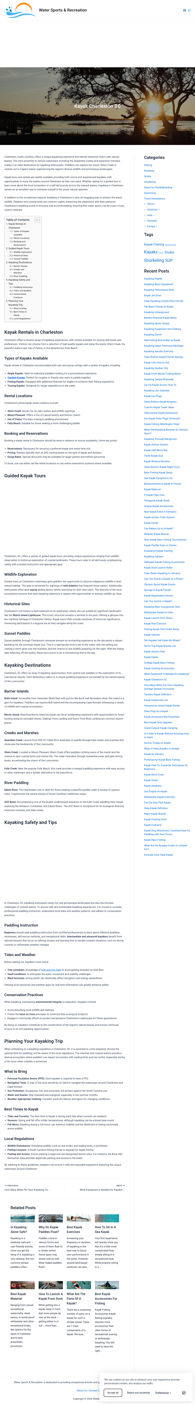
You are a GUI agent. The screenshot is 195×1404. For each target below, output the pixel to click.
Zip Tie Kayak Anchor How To (160, 384)
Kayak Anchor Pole (154, 651)
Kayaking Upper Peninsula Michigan (164, 345)
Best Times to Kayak (20, 313)
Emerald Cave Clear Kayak (158, 854)
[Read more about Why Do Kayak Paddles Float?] (51, 1218)
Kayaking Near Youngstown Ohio (162, 606)
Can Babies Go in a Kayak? (158, 528)
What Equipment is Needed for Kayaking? (166, 673)
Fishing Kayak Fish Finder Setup (161, 629)
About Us (82, 1390)
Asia (149, 215)
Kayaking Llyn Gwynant (157, 390)
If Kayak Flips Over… (155, 494)
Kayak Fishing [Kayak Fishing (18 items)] (154, 244)
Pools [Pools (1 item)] (161, 253)
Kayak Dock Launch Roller (158, 567)
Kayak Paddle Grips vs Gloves (160, 545)
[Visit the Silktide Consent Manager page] (184, 1393)
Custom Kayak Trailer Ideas (159, 407)
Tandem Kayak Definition (157, 694)
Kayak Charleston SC (155, 679)
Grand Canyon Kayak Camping (160, 728)
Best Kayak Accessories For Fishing (106, 1298)
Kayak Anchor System (156, 444)
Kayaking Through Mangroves (160, 439)
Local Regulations (22, 318)
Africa (150, 203)
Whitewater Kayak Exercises (159, 797)
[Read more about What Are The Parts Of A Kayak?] (79, 1284)
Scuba (147, 176)
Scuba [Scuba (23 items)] (169, 252)
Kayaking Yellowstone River (159, 289)
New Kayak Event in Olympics (160, 511)
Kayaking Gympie (153, 556)
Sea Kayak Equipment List (158, 478)
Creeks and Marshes (19, 271)
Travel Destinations (154, 198)
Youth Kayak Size (153, 455)
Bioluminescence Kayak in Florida (162, 483)
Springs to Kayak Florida (157, 590)
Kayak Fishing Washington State (161, 424)
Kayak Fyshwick (153, 825)
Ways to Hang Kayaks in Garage (161, 748)
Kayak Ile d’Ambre (154, 754)
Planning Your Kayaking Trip (16, 303)
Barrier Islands (20, 266)
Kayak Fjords (151, 522)
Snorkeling (150, 181)
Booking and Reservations (20, 243)
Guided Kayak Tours (19, 248)
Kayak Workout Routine (157, 461)
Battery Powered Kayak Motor (160, 317)
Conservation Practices (20, 296)
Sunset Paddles (21, 258)
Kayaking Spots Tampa (156, 323)
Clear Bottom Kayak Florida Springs (163, 357)
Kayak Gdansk (152, 634)
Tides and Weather (22, 290)
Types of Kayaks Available (21, 233)
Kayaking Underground (156, 312)
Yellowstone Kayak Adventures (161, 412)
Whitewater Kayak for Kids (158, 612)
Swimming (150, 193)
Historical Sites (21, 255)
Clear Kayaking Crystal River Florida (163, 301)
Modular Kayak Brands (156, 534)
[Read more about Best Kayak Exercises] (79, 1218)
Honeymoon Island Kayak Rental (162, 705)
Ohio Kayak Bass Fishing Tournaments (165, 539)
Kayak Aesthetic (153, 785)
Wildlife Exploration (23, 252)
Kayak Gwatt (151, 780)
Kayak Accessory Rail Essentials (162, 716)
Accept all (112, 1392)
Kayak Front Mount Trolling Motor (162, 373)
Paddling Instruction (23, 287)
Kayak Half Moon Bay (156, 450)
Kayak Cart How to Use (156, 362)
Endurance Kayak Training (158, 550)
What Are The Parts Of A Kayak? (76, 1298)
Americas (152, 209)
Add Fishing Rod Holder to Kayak (162, 340)
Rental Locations (21, 238)
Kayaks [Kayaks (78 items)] (151, 252)
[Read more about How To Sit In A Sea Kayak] (107, 1218)
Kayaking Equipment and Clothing (162, 329)
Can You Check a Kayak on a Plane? (163, 578)
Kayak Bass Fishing (155, 839)
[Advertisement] (97, 44)
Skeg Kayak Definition (156, 808)
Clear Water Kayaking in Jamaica (162, 573)
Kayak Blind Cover (154, 774)
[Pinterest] (189, 10)
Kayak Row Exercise (155, 623)
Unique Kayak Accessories (158, 506)
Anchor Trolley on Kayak (157, 742)
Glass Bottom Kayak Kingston (160, 401)
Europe (151, 226)
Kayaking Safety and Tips (19, 281)
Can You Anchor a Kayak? (158, 601)
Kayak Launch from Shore (158, 618)
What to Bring (20, 308)
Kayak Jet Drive (152, 295)
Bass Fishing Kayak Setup (158, 472)
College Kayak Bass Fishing (159, 662)
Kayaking (149, 170)
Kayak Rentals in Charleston (17, 226)
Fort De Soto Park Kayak (157, 802)
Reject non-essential (138, 1392)
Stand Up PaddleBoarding (158, 187)
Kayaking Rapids (153, 278)
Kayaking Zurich (153, 334)
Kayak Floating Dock (155, 819)
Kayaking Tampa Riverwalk (158, 379)
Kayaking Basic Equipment (158, 284)
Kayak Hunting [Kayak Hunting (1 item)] (170, 245)
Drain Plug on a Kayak (156, 711)
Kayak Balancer (152, 489)
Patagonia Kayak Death (157, 500)
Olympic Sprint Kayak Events (159, 584)
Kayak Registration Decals (158, 595)
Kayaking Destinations (20, 262)
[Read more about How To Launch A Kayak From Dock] (51, 1284)
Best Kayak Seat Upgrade (158, 722)
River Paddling (20, 276)
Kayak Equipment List (156, 700)
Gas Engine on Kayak (155, 791)
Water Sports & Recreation (63, 10)
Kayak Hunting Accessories (159, 668)
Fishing (148, 165)
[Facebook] (184, 10)
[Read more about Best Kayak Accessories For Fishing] (107, 1284)
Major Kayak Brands (155, 813)
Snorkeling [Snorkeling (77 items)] (154, 260)
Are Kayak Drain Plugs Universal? (162, 418)
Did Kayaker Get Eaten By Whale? (162, 640)
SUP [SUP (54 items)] (169, 260)
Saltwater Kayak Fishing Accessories (164, 562)
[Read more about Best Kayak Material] (23, 1284)
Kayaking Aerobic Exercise (158, 351)
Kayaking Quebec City (156, 368)
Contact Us (95, 1390)
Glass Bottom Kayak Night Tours (162, 467)
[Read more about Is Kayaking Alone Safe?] (23, 1218)
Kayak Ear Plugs (153, 396)
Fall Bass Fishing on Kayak (158, 306)
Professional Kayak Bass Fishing (162, 759)
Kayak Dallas (151, 657)
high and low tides (51, 969)
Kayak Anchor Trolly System (159, 517)
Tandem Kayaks (16, 377)
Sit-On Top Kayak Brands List (160, 646)
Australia (152, 220)
